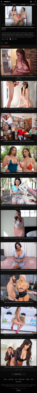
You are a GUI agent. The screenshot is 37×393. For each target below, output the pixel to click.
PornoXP (16, 388)
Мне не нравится (7, 39)
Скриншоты (13, 39)
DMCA (32, 379)
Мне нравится (3, 39)
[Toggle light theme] (18, 390)
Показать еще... (17, 374)
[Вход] (35, 1)
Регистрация (11, 379)
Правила (27, 379)
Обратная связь (21, 379)
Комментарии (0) (16, 39)
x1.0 (30, 25)
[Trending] (33, 1)
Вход (16, 379)
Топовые (14, 4)
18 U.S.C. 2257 (18, 381)
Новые (4, 4)
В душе (6, 42)
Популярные (32, 4)
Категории (23, 4)
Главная (5, 379)
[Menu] (1, 2)
